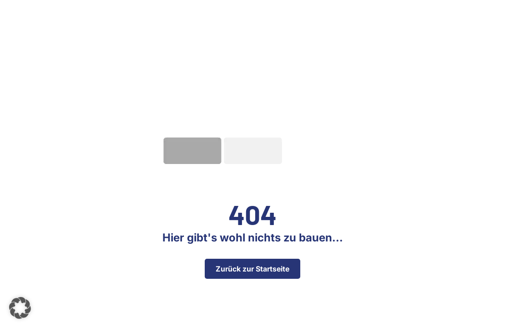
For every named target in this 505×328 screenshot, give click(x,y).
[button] (20, 308)
